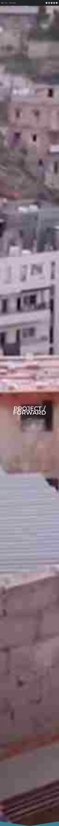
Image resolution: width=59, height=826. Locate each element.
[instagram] (49, 3)
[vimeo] (51, 3)
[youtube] (54, 3)
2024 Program (12, 2)
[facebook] (46, 3)
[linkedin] (57, 3)
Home (5, 2)
